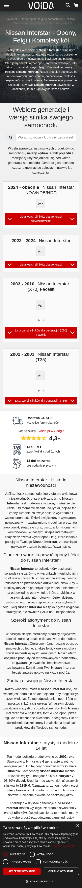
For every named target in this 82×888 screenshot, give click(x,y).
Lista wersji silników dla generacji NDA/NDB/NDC (41, 219)
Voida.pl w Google (51, 431)
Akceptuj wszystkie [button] (21, 871)
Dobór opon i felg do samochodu (42, 19)
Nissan (71, 19)
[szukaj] (68, 5)
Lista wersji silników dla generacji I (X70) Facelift (41, 332)
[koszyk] (76, 5)
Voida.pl (11, 19)
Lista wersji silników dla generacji (41, 265)
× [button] (77, 825)
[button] (38, 320)
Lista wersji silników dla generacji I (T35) (41, 401)
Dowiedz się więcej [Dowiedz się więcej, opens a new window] (63, 846)
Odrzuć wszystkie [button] (60, 871)
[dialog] (41, 854)
